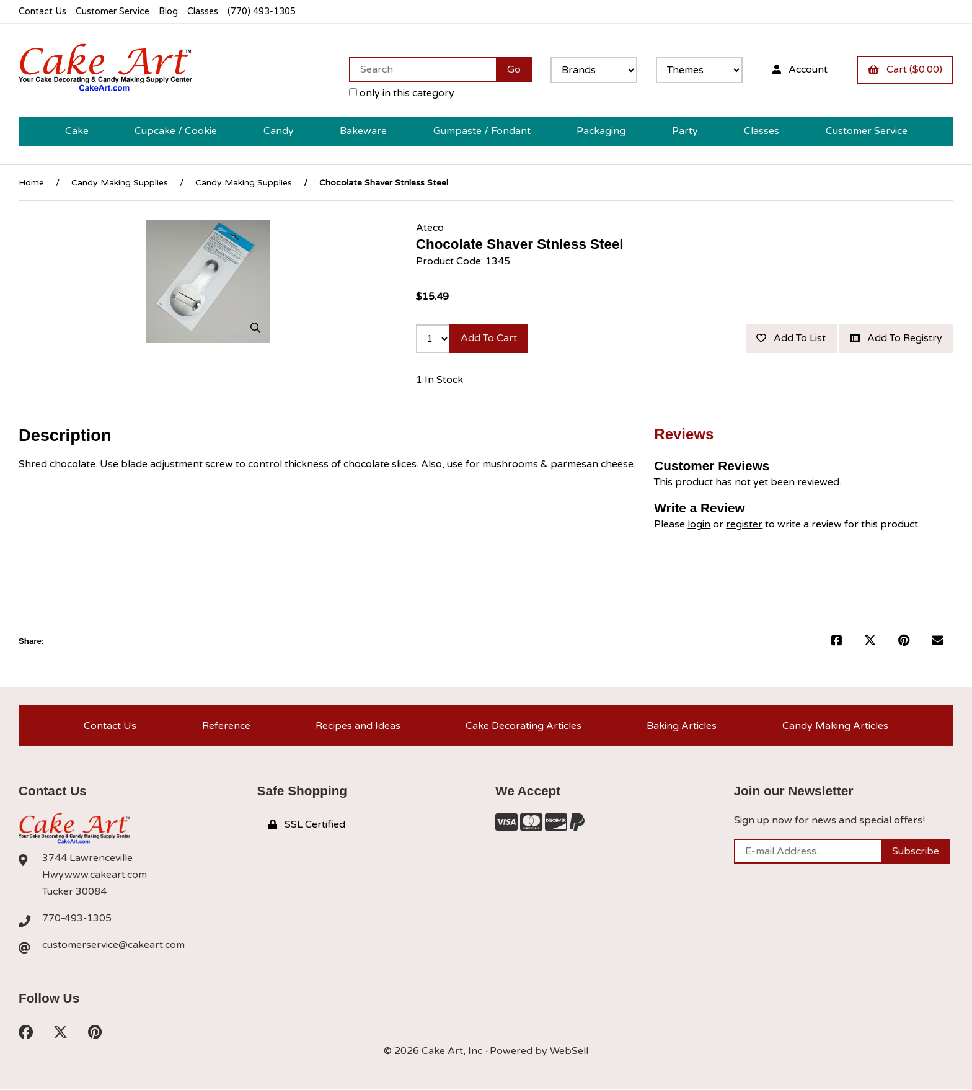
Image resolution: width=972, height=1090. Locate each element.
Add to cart (489, 339)
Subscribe (915, 852)
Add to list (790, 339)
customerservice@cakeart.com (113, 946)
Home (31, 182)
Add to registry (896, 339)
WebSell (569, 1053)
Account (799, 69)
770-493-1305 (77, 919)
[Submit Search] (513, 69)
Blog (170, 11)
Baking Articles (682, 726)
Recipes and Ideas (358, 726)
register (744, 525)
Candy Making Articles (835, 726)
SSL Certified (306, 826)
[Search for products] (421, 69)
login (698, 525)
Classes (205, 11)
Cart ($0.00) (905, 69)
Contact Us (42, 11)
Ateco (430, 227)
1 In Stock (439, 380)
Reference (226, 726)
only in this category (401, 93)
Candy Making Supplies (119, 182)
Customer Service (113, 11)
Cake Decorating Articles (523, 726)
